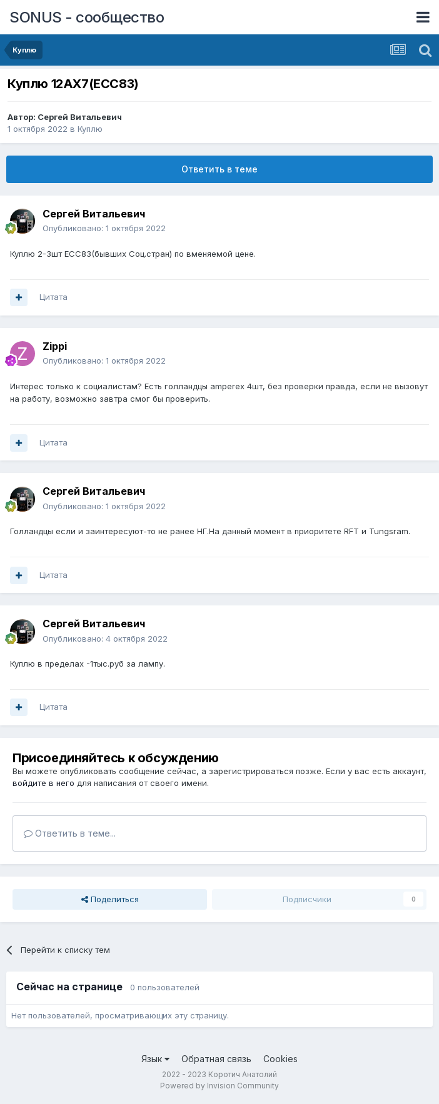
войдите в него (43, 783)
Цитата (53, 297)
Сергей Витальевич (80, 117)
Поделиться (110, 899)
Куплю (90, 129)
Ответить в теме (219, 169)
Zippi (55, 346)
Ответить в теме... (70, 833)
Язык (155, 1058)
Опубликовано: (104, 228)
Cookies (280, 1058)
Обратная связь (216, 1058)
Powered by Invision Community (219, 1085)
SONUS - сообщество (86, 17)
